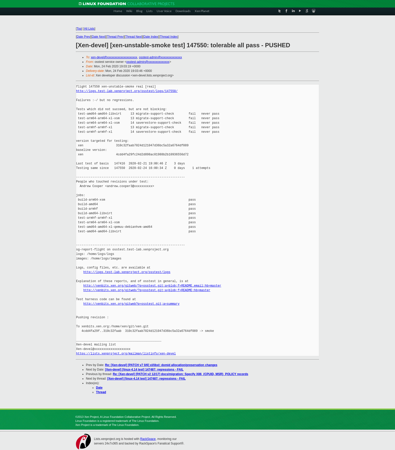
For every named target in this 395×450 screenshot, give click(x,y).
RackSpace (147, 439)
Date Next (98, 36)
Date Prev (83, 36)
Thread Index (169, 36)
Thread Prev (115, 36)
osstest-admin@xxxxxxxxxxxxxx (160, 57)
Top (79, 28)
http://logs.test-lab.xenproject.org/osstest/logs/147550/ (127, 91)
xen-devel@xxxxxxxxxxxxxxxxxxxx (114, 57)
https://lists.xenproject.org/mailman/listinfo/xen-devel (126, 353)
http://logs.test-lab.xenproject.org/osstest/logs (127, 272)
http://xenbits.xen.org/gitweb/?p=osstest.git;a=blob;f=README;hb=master (146, 290)
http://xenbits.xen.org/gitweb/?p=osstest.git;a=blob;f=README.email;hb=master (152, 286)
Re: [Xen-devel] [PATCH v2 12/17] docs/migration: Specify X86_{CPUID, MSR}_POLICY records (180, 374)
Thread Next (133, 36)
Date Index (151, 36)
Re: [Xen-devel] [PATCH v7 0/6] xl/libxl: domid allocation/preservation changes (161, 365)
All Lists (89, 28)
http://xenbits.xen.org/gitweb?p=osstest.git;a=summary (131, 304)
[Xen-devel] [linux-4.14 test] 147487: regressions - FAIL (144, 369)
